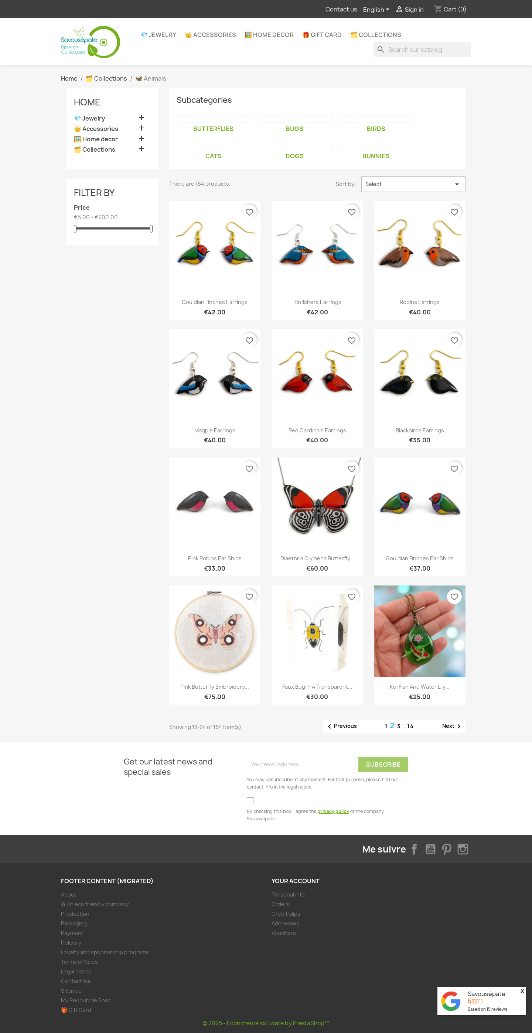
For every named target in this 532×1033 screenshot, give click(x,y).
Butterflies (213, 129)
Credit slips (286, 913)
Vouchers (284, 932)
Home (87, 102)
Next (452, 726)
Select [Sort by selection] (413, 184)
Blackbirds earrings (420, 430)
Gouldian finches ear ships (420, 558)
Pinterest (446, 849)
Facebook (414, 849)
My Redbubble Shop (86, 1000)
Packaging (74, 923)
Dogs (295, 156)
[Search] (422, 49)
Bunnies (375, 156)
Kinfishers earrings (317, 301)
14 (410, 726)
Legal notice (76, 971)
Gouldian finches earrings (215, 301)
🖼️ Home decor (269, 35)
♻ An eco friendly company (95, 904)
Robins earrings (420, 301)
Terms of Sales (79, 961)
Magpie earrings (214, 430)
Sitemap (71, 990)
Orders (281, 904)
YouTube (430, 849)
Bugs (294, 129)
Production (75, 913)
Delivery (71, 942)
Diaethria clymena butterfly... (317, 558)
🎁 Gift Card (322, 35)
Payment (72, 932)
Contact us (341, 9)
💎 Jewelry (158, 35)
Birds (376, 129)
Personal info (288, 894)
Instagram (463, 849)
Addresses (285, 923)
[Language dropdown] (377, 10)
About (68, 894)
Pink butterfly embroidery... (214, 686)
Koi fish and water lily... (420, 686)
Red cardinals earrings (317, 430)
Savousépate (486, 994)
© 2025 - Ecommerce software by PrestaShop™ (266, 1023)
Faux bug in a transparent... (317, 686)
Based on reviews (487, 1009)
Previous (341, 726)
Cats (213, 156)
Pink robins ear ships (215, 558)
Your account (296, 881)
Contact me (76, 981)
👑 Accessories (210, 35)
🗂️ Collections (375, 35)
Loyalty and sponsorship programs (105, 952)
